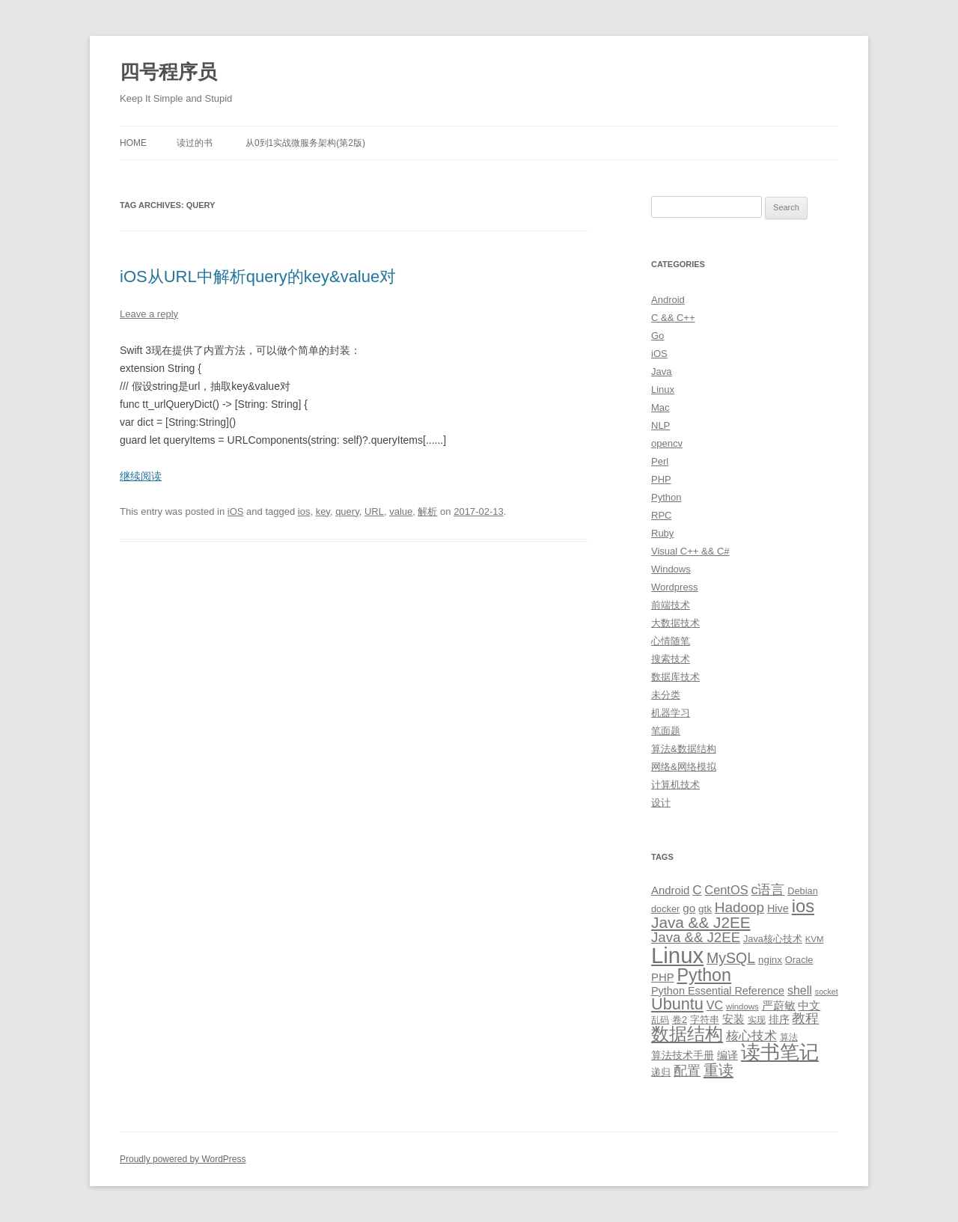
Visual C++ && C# (690, 551)
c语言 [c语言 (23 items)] (767, 889)
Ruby (662, 533)
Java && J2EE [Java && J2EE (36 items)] (701, 922)
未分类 (665, 694)
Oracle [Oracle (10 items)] (799, 959)
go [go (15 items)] (689, 908)
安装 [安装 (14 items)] (733, 1019)
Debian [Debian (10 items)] (802, 890)
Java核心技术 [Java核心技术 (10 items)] (772, 938)
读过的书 (195, 143)
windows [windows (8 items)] (742, 1006)
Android (668, 299)
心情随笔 (670, 641)
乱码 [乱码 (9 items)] (660, 1020)
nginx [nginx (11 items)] (770, 959)
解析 (427, 511)
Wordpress (674, 587)
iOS (236, 511)
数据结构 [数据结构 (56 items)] (687, 1034)
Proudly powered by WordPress (183, 1159)
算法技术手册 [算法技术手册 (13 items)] (682, 1055)
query (347, 511)
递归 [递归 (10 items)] (661, 1072)
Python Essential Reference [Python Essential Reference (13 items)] (717, 991)
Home (133, 143)
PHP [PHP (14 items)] (662, 977)
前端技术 (670, 605)
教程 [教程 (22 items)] (805, 1018)
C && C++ (673, 317)
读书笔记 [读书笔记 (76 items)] (780, 1052)
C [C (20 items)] (696, 890)
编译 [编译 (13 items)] (727, 1055)
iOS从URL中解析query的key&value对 (258, 276)
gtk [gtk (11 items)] (705, 908)
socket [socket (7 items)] (826, 991)
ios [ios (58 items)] (803, 906)
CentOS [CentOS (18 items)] (726, 889)
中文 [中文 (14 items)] (809, 1006)
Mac (660, 407)
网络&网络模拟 (683, 766)
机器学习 (670, 712)
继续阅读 (141, 476)
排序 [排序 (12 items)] (779, 1019)
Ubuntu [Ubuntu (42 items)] (677, 1004)
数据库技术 (675, 676)
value (400, 511)
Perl (659, 461)
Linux (662, 389)
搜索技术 (670, 659)
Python (666, 497)
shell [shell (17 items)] (799, 990)
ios (304, 511)
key (323, 511)
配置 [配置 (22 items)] (687, 1070)
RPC (661, 515)
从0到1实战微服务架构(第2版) (305, 143)
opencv (667, 443)
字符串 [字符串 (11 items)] (704, 1019)
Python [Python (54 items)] (704, 975)
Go (657, 335)
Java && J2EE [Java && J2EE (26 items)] (695, 937)
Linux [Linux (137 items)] (677, 955)
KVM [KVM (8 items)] (814, 939)
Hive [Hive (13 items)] (778, 908)
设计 (661, 802)
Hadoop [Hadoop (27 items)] (739, 907)
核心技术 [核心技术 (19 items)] (751, 1036)
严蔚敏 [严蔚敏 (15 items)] (779, 1005)
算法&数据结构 (683, 748)
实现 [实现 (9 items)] (757, 1020)
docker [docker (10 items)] (665, 908)
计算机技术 (675, 784)
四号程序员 (168, 72)
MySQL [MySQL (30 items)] (731, 958)
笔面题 (665, 730)
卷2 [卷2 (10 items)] (679, 1019)
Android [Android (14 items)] (670, 890)
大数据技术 (675, 623)
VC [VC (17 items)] (715, 1005)
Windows (671, 569)
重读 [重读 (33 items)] (718, 1070)
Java (661, 371)
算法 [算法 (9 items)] (789, 1037)
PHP (661, 479)
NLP (660, 425)
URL (374, 511)
